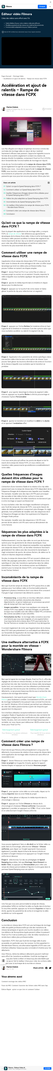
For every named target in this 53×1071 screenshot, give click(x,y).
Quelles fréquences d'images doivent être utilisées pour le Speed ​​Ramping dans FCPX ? (27, 194)
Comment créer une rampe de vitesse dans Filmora (25, 211)
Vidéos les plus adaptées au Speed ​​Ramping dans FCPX (27, 198)
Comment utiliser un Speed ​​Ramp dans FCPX (23, 190)
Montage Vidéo (18, 76)
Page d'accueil (6, 76)
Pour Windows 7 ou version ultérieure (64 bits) (14, 734)
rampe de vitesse (14, 234)
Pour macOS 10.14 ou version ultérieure (40, 734)
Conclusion (10, 214)
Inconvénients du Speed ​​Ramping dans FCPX (23, 202)
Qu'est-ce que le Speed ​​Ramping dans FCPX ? (23, 186)
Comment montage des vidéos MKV (14, 981)
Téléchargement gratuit (11, 730)
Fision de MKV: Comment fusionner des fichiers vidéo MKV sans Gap (25, 985)
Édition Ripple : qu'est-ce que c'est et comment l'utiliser (21, 989)
